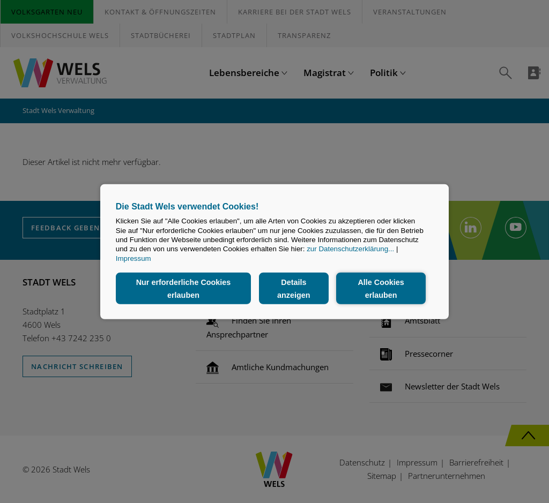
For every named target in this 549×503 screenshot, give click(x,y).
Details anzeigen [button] (293, 288)
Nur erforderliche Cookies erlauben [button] (183, 288)
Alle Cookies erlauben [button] (381, 288)
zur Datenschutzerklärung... (350, 249)
